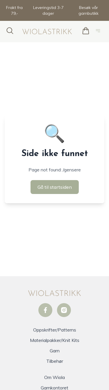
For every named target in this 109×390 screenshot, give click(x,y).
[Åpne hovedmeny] (99, 31)
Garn (55, 351)
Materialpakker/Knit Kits (54, 340)
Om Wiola (54, 377)
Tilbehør (54, 361)
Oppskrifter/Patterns (54, 330)
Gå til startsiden (54, 187)
